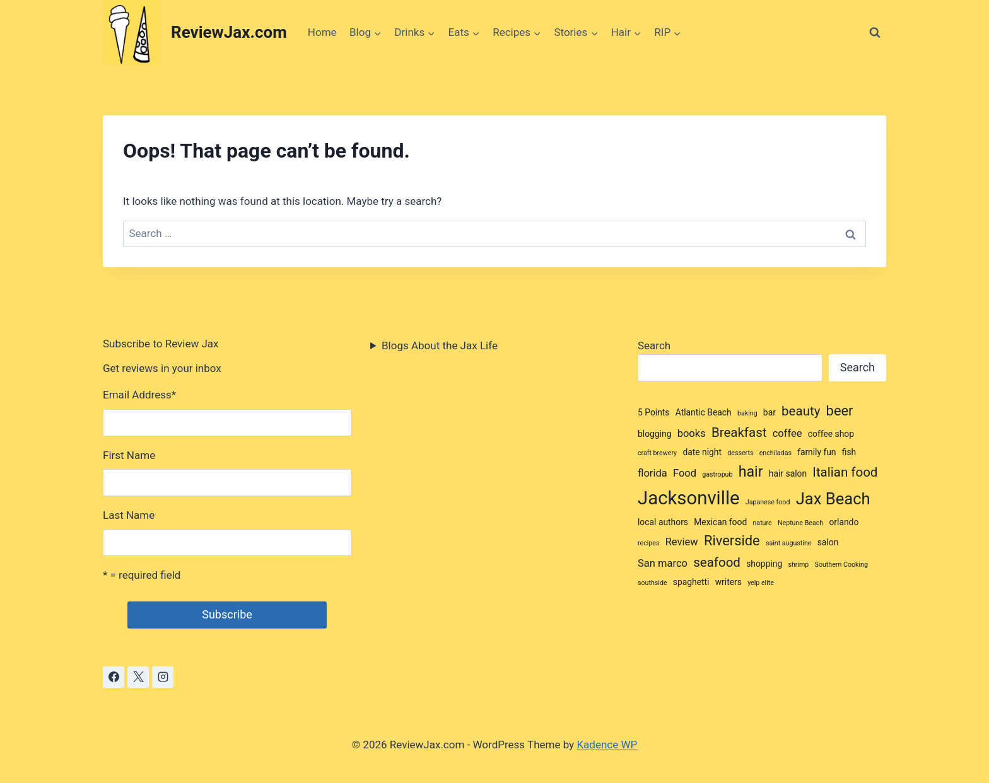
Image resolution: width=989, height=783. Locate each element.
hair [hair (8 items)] (751, 471)
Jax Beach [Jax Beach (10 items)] (833, 498)
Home (322, 32)
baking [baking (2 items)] (747, 413)
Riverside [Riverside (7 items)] (732, 540)
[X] (138, 677)
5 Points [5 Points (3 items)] (654, 412)
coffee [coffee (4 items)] (787, 433)
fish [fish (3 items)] (849, 452)
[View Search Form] (874, 32)
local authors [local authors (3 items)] (663, 522)
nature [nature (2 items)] (761, 523)
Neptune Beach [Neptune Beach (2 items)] (800, 523)
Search (654, 345)
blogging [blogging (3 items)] (654, 434)
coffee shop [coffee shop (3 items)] (831, 434)
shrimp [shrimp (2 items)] (798, 564)
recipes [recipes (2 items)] (648, 543)
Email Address (139, 394)
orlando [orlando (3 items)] (843, 522)
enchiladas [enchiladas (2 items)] (775, 453)
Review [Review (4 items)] (681, 542)
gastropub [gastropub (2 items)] (717, 474)
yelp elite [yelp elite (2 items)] (760, 583)
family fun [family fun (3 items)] (816, 452)
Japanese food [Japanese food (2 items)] (768, 502)
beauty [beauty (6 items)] (800, 411)
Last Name (129, 515)
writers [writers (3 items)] (728, 582)
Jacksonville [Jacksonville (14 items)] (689, 498)
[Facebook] (113, 677)
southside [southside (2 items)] (652, 583)
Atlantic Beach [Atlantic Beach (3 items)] (704, 412)
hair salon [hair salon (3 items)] (788, 473)
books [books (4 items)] (691, 433)
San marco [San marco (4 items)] (663, 563)
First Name (129, 455)
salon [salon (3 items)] (828, 542)
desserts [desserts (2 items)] (740, 453)
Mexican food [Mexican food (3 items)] (720, 522)
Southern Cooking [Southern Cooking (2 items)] (841, 564)
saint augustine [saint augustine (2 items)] (789, 543)
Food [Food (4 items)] (684, 473)
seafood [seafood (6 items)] (716, 562)
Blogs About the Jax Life (440, 345)
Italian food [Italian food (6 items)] (844, 472)
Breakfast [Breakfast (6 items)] (739, 432)
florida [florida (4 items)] (652, 473)
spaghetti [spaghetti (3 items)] (691, 582)
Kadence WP (606, 744)
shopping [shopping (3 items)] (764, 564)
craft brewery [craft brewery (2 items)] (657, 453)
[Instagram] (162, 677)
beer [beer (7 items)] (839, 411)
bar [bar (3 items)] (769, 412)
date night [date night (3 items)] (702, 452)
